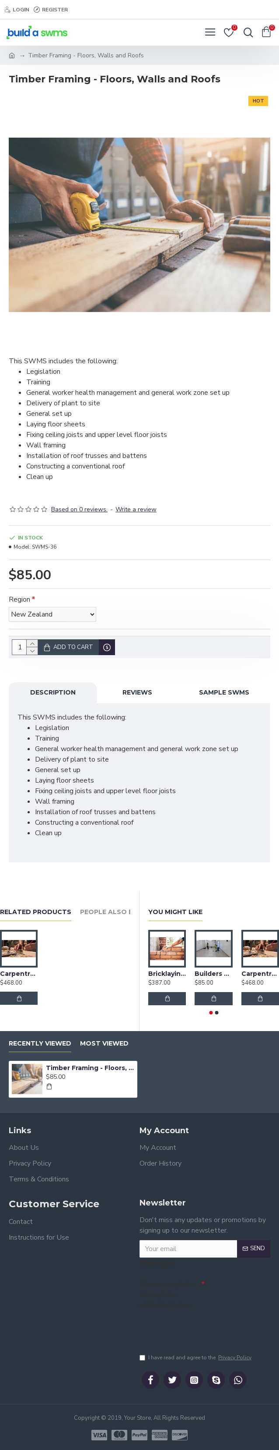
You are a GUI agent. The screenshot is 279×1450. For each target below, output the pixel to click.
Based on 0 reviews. (79, 509)
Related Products (35, 910)
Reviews (137, 692)
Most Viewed (104, 1041)
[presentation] (201, 1326)
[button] (211, 1010)
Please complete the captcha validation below (166, 1292)
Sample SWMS (224, 692)
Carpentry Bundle (19, 971)
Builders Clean (213, 971)
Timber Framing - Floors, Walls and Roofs (90, 1066)
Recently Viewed (40, 1041)
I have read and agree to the (196, 1357)
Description (53, 692)
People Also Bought (119, 910)
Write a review (136, 509)
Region (19, 599)
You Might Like (175, 910)
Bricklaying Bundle (167, 971)
